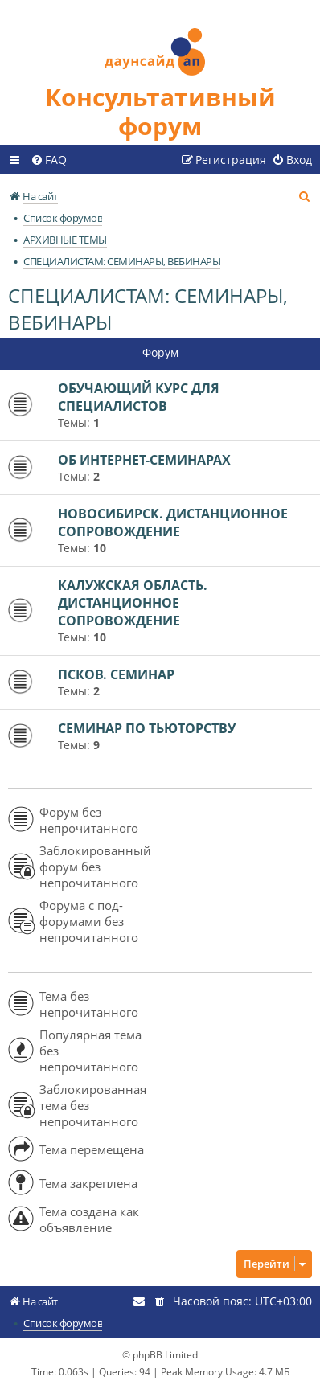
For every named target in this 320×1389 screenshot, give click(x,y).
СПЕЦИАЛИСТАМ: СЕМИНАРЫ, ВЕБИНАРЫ (148, 308)
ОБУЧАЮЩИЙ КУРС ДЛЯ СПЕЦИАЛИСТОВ (138, 397)
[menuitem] (49, 160)
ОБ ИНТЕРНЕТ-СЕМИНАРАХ (144, 460)
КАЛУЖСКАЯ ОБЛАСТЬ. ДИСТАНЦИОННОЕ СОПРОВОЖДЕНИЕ (132, 602)
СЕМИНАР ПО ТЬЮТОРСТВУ (147, 728)
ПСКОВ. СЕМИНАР (116, 674)
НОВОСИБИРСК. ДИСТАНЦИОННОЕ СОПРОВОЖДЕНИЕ (173, 522)
